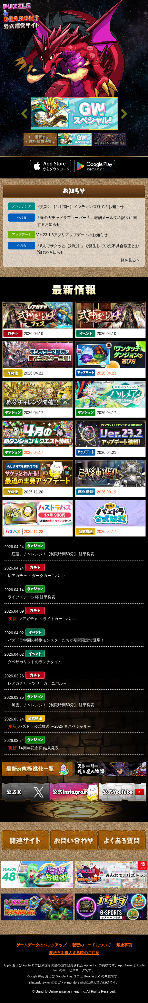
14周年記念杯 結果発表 (38, 748)
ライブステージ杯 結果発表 (31, 597)
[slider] (74, 113)
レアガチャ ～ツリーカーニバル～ (37, 683)
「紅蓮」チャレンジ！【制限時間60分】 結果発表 (51, 554)
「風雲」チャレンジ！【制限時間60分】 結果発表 (51, 705)
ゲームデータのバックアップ (41, 945)
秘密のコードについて (91, 945)
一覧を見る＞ (128, 260)
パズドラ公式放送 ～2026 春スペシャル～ (54, 726)
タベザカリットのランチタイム (35, 662)
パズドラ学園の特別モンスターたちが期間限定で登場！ (56, 640)
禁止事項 (124, 945)
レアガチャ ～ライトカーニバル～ (47, 619)
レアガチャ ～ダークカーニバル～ (37, 575)
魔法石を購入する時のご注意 (74, 953)
